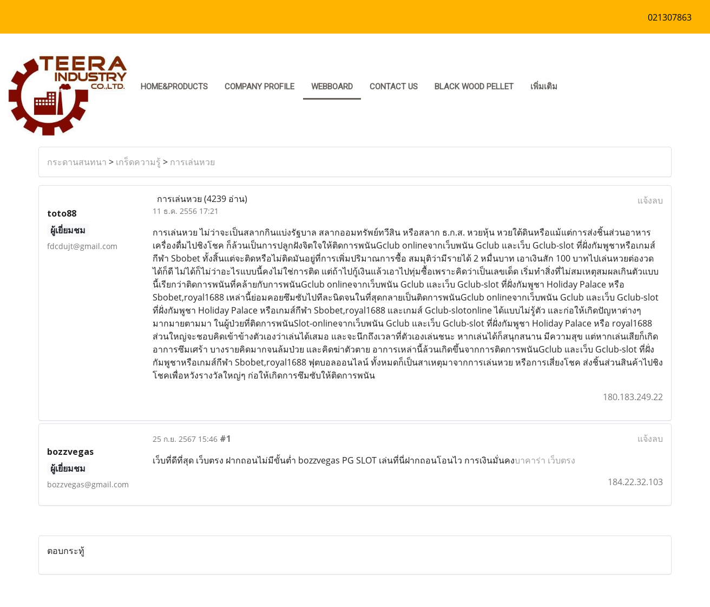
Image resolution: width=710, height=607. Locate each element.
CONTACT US (394, 87)
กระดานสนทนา (77, 162)
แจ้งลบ (650, 200)
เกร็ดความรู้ (138, 162)
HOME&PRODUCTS (174, 87)
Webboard (332, 87)
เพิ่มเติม (543, 87)
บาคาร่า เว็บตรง (545, 460)
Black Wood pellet (474, 87)
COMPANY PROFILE (259, 87)
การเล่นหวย (192, 162)
